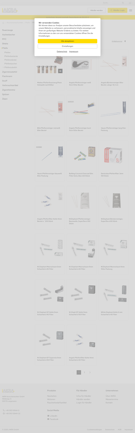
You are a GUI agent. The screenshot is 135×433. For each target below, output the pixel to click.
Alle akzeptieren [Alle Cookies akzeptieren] (67, 41)
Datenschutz (62, 51)
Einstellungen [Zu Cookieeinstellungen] (67, 46)
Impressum (73, 51)
